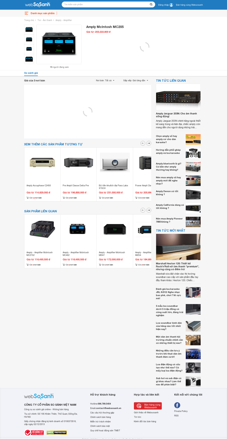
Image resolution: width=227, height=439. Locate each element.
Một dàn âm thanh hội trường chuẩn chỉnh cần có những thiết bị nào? (169, 339)
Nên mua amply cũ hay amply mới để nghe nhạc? (168, 180)
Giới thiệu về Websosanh (146, 412)
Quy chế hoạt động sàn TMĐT (105, 430)
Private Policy (181, 411)
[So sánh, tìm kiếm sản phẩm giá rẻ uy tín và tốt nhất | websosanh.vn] (37, 5)
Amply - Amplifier (64, 20)
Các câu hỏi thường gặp (102, 412)
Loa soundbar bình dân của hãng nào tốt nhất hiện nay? (169, 325)
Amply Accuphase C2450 (39, 185)
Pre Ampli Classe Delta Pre (76, 185)
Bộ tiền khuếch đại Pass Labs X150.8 (113, 186)
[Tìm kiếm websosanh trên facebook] (177, 405)
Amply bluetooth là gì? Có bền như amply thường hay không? (168, 166)
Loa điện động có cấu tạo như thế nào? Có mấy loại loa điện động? (169, 367)
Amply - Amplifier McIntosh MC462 (76, 253)
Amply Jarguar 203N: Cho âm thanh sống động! (176, 115)
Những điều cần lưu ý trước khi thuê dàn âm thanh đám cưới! (168, 353)
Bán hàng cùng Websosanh (189, 5)
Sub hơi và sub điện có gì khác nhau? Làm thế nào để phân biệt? (168, 381)
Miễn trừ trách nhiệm (100, 421)
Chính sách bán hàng (100, 417)
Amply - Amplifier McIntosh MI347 (112, 253)
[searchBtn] (151, 4)
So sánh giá (31, 72)
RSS (176, 415)
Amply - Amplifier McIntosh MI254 (148, 253)
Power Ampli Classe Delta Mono (151, 185)
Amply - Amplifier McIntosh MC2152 (40, 253)
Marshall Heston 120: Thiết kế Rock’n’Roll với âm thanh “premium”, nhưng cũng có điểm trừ (177, 266)
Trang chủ (29, 20)
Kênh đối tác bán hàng (145, 421)
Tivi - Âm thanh (44, 20)
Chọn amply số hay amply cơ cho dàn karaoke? (166, 139)
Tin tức (137, 417)
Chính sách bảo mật (100, 426)
